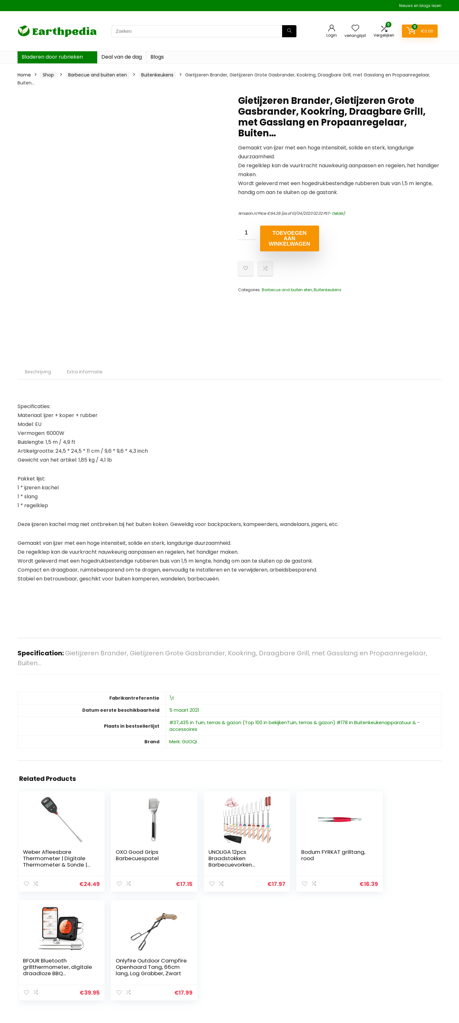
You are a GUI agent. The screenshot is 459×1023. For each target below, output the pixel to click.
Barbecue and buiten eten (97, 75)
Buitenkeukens (157, 75)
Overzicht (320, 957)
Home (24, 75)
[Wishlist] (355, 28)
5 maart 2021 (184, 710)
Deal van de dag (121, 57)
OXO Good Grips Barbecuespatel (115, 855)
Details (337, 213)
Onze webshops (326, 974)
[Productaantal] (246, 233)
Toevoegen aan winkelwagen (289, 238)
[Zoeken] (289, 31)
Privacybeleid (392, 948)
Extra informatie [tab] (85, 372)
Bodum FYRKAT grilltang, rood (256, 855)
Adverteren (321, 983)
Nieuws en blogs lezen (420, 5)
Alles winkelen (324, 965)
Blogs (157, 57)
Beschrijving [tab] (38, 372)
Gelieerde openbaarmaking (408, 965)
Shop (48, 75)
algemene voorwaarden (404, 957)
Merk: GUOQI (183, 741)
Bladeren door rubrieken (52, 57)
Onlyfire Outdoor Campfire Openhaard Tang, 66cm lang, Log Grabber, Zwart (403, 864)
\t (171, 698)
